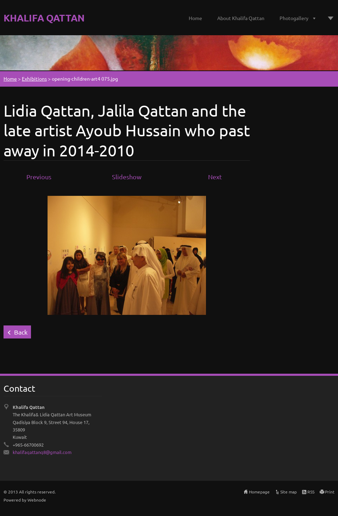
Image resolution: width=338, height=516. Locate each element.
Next (215, 176)
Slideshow (127, 176)
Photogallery (294, 18)
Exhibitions (34, 78)
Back (20, 332)
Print (329, 492)
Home (195, 18)
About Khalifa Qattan (240, 18)
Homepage (259, 492)
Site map (288, 492)
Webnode (36, 500)
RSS (310, 492)
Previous (38, 176)
